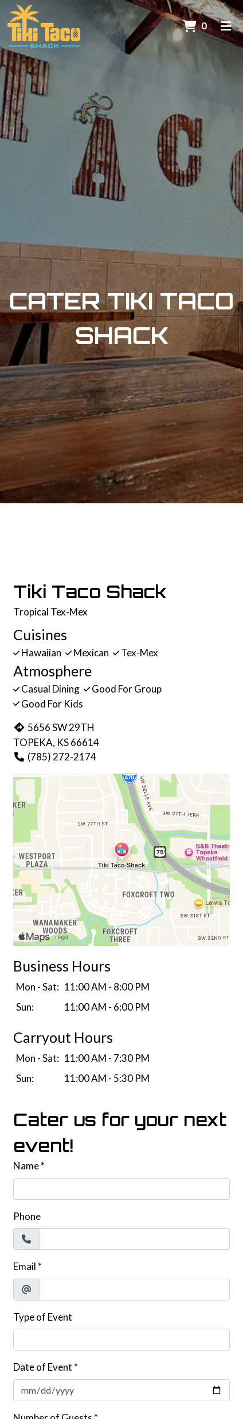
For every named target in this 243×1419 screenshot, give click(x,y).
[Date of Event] (121, 1390)
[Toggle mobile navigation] (226, 25)
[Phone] (134, 1239)
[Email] (134, 1290)
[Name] (121, 1189)
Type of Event (42, 1317)
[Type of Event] (121, 1340)
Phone (27, 1216)
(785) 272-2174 (54, 757)
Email (24, 1266)
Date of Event (42, 1367)
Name (26, 1166)
